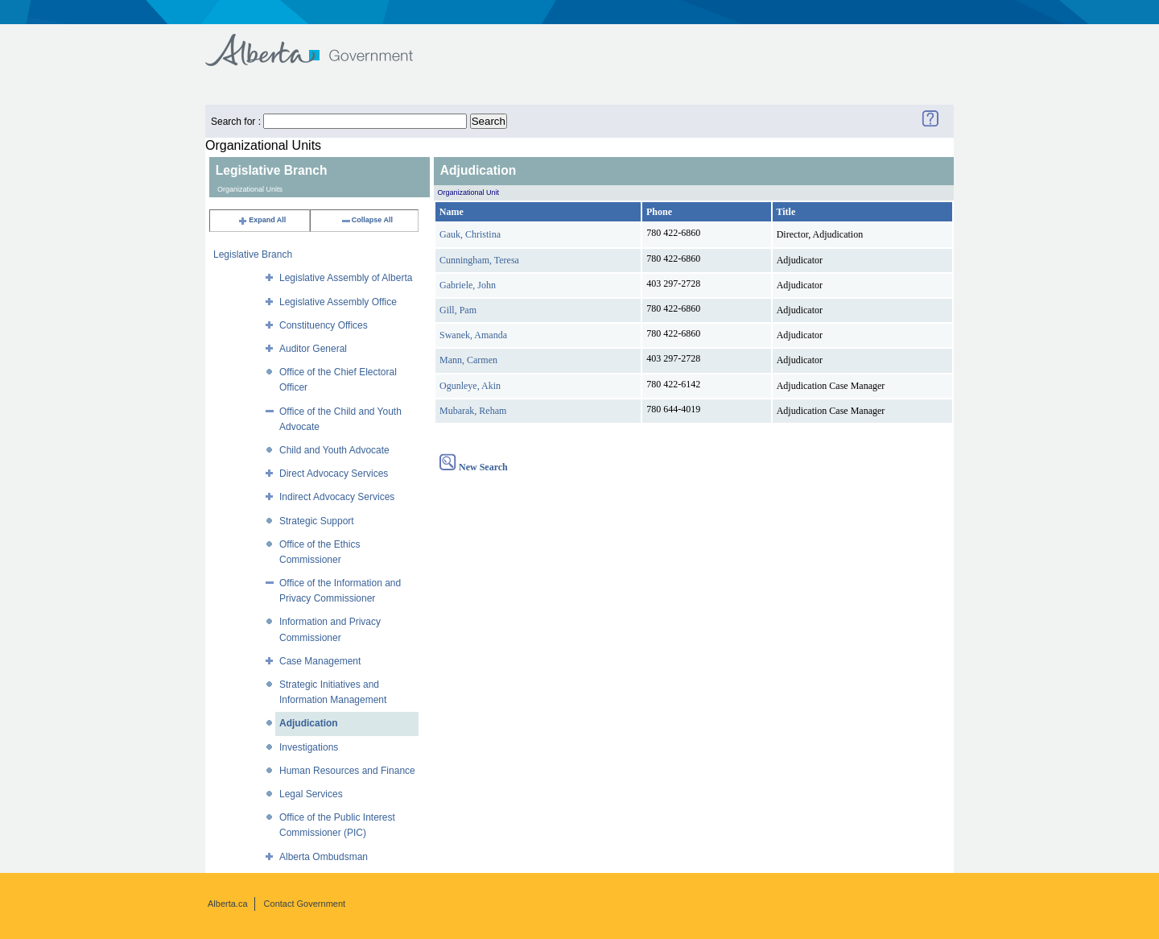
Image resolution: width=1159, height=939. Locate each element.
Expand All (261, 220)
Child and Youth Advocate (334, 450)
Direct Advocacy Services (333, 473)
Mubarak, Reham (472, 410)
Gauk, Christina (470, 234)
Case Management (320, 661)
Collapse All (366, 220)
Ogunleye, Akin (470, 385)
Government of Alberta (322, 42)
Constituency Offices (323, 325)
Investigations (308, 747)
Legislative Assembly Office (338, 302)
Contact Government (305, 903)
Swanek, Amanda (473, 335)
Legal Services (311, 794)
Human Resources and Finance (347, 770)
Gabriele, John (467, 285)
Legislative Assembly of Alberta (345, 277)
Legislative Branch (252, 254)
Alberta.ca (228, 903)
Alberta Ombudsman (323, 856)
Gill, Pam (457, 310)
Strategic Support (316, 521)
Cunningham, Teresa (479, 260)
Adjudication (308, 723)
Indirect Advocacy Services (336, 497)
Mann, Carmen (468, 360)
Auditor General (313, 348)
